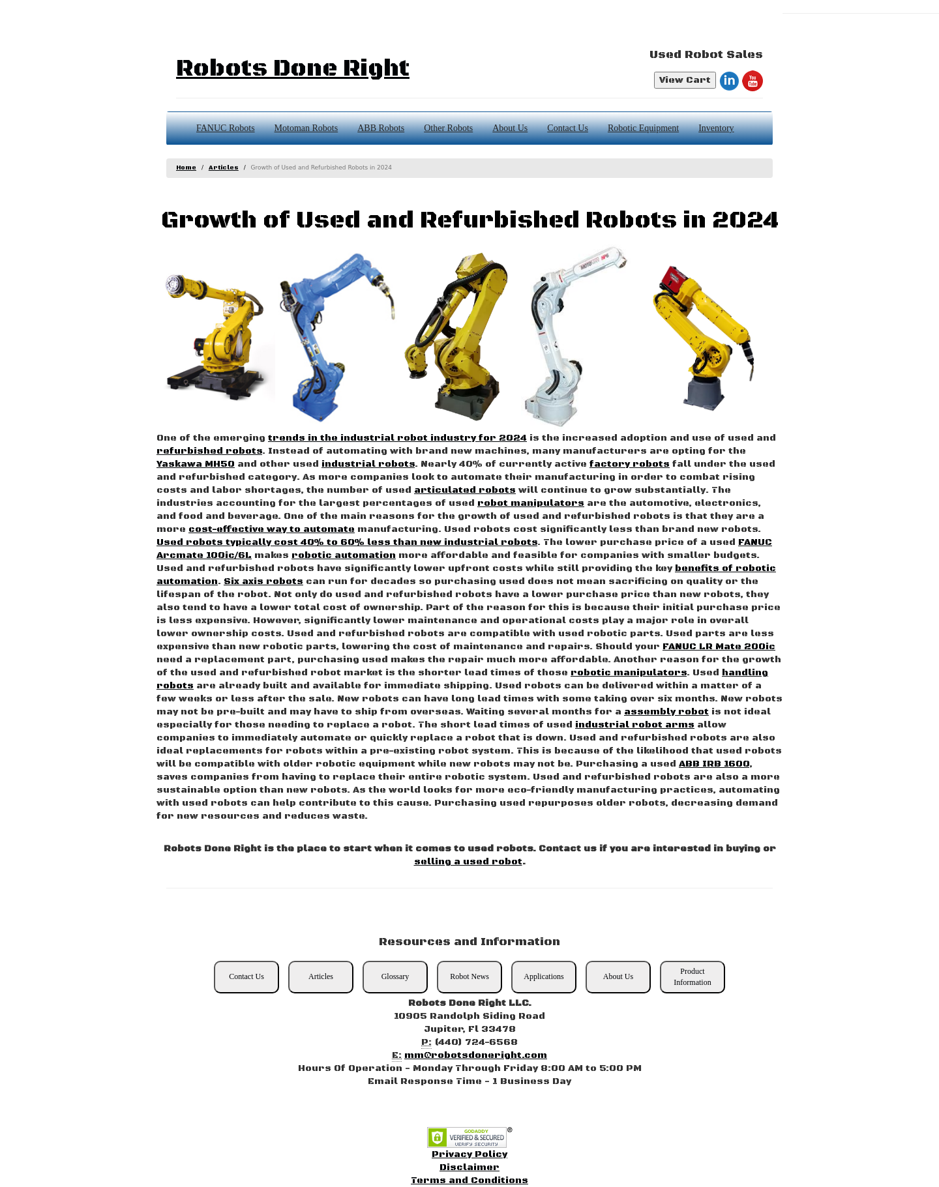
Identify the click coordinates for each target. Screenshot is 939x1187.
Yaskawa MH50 (195, 464)
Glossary (395, 976)
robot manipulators (530, 503)
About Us (510, 128)
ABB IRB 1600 (714, 764)
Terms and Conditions (469, 1180)
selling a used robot (468, 862)
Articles (224, 167)
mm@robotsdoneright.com (475, 1055)
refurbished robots (209, 451)
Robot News (469, 976)
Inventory (716, 128)
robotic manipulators (629, 673)
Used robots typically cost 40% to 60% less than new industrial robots (346, 542)
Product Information (692, 977)
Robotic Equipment (643, 128)
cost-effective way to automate (271, 529)
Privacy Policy (469, 1154)
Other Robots (448, 128)
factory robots (629, 464)
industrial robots (368, 464)
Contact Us (567, 128)
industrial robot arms (634, 725)
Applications (543, 976)
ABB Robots (380, 128)
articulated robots (465, 490)
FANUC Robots (225, 128)
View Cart (685, 80)
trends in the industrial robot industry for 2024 (397, 438)
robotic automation (343, 555)
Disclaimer (469, 1167)
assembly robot (666, 712)
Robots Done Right (293, 68)
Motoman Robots (306, 128)
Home (186, 167)
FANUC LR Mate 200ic (719, 646)
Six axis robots (263, 581)
